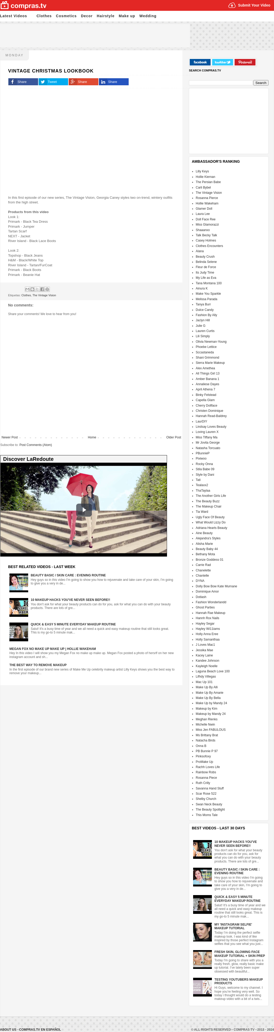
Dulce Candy (205, 310)
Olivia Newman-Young (211, 341)
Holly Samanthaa (207, 639)
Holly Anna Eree (207, 634)
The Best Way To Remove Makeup (38, 665)
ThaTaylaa (203, 490)
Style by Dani (205, 474)
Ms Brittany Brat (207, 735)
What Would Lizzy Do (211, 522)
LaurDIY (201, 421)
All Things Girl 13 (207, 373)
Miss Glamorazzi (207, 224)
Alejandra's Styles (208, 538)
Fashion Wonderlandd (211, 602)
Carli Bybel (203, 187)
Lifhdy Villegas (206, 676)
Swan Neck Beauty (209, 804)
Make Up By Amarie (209, 693)
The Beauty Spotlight (210, 809)
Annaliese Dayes (207, 384)
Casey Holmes (206, 240)
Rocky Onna (204, 464)
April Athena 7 (205, 389)
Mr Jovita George (208, 442)
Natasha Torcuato (208, 448)
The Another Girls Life (211, 496)
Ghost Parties (205, 607)
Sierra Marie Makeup (210, 363)
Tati (198, 480)
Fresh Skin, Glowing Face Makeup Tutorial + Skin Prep (240, 953)
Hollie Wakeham (207, 203)
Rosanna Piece (206, 778)
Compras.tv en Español (40, 1029)
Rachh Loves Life (208, 767)
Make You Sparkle (208, 293)
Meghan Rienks (206, 719)
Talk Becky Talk (206, 235)
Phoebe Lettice (206, 347)
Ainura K (202, 288)
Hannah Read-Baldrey (211, 416)
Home (92, 437)
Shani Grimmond (207, 357)
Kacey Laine (204, 655)
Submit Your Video (254, 5)
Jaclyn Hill (203, 320)
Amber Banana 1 (207, 379)
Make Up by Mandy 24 (211, 703)
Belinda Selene (206, 262)
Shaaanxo (203, 230)
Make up (127, 16)
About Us (8, 1029)
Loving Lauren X (207, 432)
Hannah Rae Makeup (210, 613)
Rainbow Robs (206, 772)
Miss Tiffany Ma (206, 437)
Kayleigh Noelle (206, 666)
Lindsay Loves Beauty (211, 427)
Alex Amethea (205, 368)
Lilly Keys (202, 171)
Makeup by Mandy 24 (211, 714)
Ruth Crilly (203, 783)
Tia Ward (202, 512)
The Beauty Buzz (207, 501)
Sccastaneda (205, 352)
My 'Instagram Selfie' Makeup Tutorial (233, 926)
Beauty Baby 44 (207, 549)
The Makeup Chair (209, 506)
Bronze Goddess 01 (209, 560)
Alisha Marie (204, 544)
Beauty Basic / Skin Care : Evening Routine (68, 575)
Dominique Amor (207, 591)
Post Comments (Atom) (35, 445)
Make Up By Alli (207, 687)
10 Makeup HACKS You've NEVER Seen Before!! (70, 600)
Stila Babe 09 (205, 469)
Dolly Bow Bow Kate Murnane (216, 586)
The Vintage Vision (44, 295)
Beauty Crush (205, 256)
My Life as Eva (206, 278)
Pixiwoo (201, 458)
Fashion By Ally (206, 315)
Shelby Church (206, 799)
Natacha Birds (205, 740)
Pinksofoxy (203, 756)
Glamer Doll (204, 208)
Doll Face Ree (206, 219)
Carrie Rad (203, 565)
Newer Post (10, 437)
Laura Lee (203, 214)
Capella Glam (205, 400)
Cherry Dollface (206, 405)
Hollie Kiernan (205, 177)
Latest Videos (13, 16)
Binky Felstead (206, 395)
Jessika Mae (204, 650)
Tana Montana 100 (209, 283)
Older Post (173, 437)
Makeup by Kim (206, 708)
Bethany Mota (205, 554)
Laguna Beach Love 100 (213, 671)
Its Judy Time (205, 272)
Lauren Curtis (205, 331)
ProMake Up (204, 762)
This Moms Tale (207, 815)
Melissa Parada (206, 299)
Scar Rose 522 (206, 793)
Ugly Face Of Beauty (210, 517)
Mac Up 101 (204, 682)
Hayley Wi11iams (208, 629)
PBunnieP (203, 453)
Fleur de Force (206, 267)
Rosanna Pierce (207, 198)
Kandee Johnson (207, 660)
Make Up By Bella (208, 698)
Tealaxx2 (202, 485)
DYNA (200, 581)
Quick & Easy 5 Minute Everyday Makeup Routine (73, 624)
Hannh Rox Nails (207, 618)
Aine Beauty (204, 533)
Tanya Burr (203, 304)
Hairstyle (106, 16)
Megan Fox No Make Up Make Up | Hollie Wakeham (52, 649)
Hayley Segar (205, 623)
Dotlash (201, 597)
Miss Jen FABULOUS (211, 730)
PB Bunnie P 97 (207, 751)
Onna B (201, 746)
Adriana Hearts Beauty (211, 528)
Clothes (44, 16)
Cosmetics (66, 16)
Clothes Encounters (209, 246)
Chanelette (203, 570)
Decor (87, 16)
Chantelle (202, 575)
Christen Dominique (209, 411)
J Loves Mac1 (205, 645)
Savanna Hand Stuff (210, 788)
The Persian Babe (208, 182)
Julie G (200, 326)
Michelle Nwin (205, 724)
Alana (200, 251)
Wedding (148, 16)
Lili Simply (203, 336)
